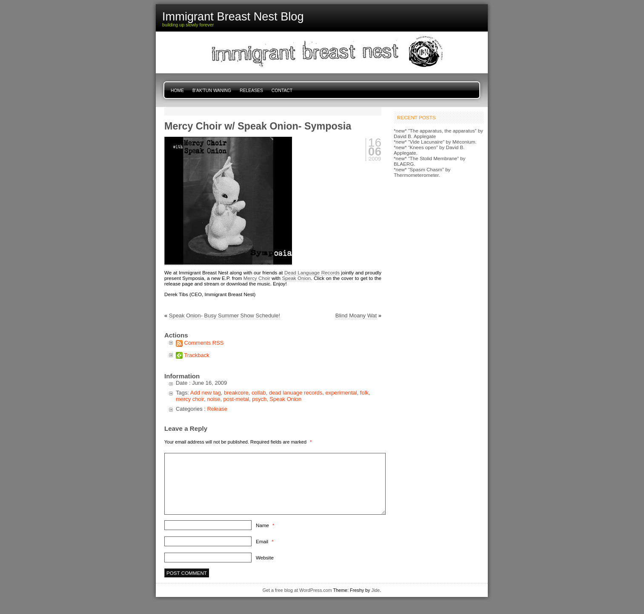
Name (265, 525)
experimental (341, 392)
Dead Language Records (312, 272)
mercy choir (190, 399)
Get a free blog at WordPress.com (297, 590)
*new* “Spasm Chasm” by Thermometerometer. (422, 172)
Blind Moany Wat (356, 315)
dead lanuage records (295, 392)
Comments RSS (204, 343)
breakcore (236, 392)
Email (264, 541)
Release (217, 409)
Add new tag (205, 392)
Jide (376, 590)
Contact (282, 90)
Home (177, 90)
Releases (251, 90)
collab (259, 392)
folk (364, 392)
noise (213, 399)
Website (265, 557)
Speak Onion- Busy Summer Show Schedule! (224, 315)
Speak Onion (296, 278)
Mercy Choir (256, 278)
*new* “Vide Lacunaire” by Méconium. (435, 141)
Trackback (196, 355)
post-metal (236, 399)
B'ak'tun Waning (211, 90)
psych (259, 399)
